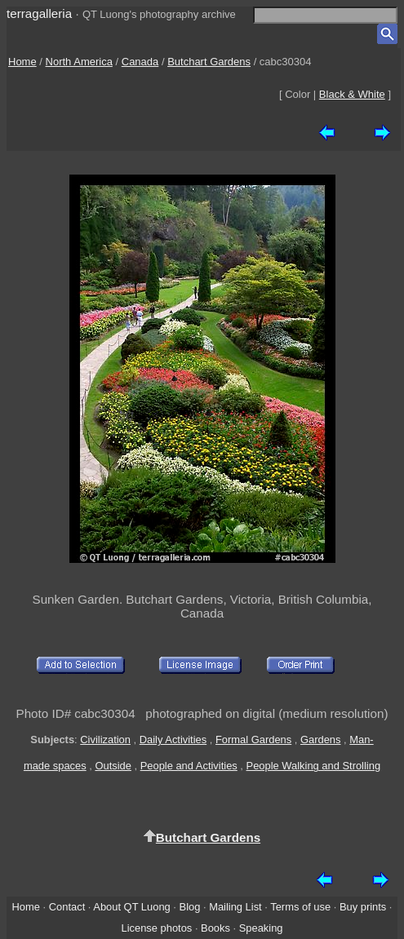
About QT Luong (131, 907)
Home (22, 61)
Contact (67, 907)
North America (79, 61)
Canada (140, 61)
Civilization (105, 739)
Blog (190, 907)
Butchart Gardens (209, 61)
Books (215, 928)
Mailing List (235, 907)
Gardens (320, 739)
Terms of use (300, 907)
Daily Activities (173, 739)
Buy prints (363, 907)
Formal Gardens (253, 739)
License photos (156, 928)
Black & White (352, 94)
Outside (113, 766)
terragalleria (39, 13)
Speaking (261, 928)
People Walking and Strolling (313, 766)
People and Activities (189, 766)
